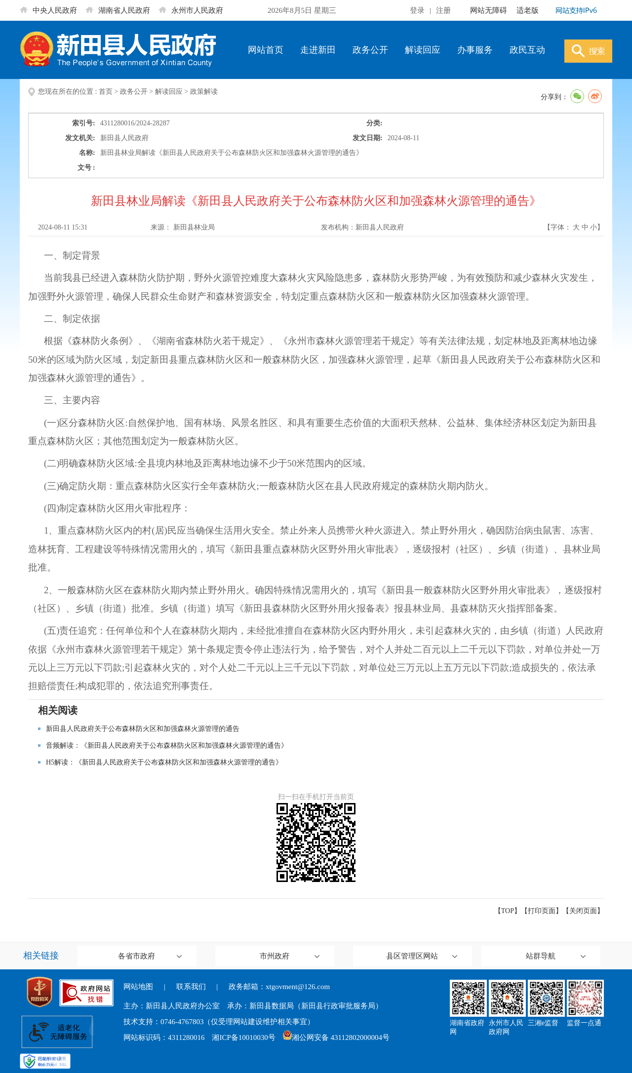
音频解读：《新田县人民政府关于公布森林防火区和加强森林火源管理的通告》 (167, 745)
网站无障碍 (488, 10)
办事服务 (475, 50)
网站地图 (138, 987)
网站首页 (265, 50)
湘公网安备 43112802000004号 (336, 1037)
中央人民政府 (48, 10)
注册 (443, 10)
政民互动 (527, 50)
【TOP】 (507, 911)
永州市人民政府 (190, 10)
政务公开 (370, 50)
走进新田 (318, 50)
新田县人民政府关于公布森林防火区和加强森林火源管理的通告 (142, 728)
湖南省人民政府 (117, 10)
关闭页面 (583, 911)
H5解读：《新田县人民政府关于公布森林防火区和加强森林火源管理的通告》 (164, 762)
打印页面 (541, 911)
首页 (106, 91)
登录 (417, 10)
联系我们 (191, 987)
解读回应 (422, 50)
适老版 (527, 10)
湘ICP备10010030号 (243, 1037)
